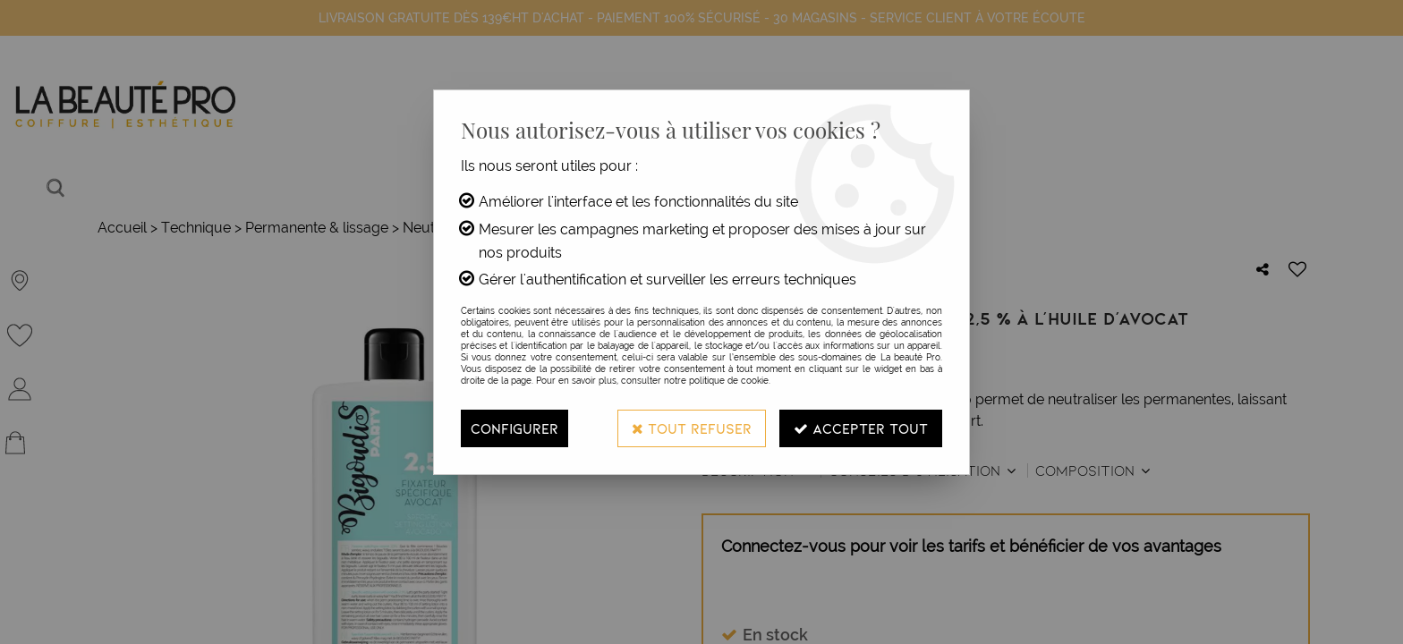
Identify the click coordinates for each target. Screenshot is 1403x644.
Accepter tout (861, 427)
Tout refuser (692, 427)
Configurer (514, 427)
